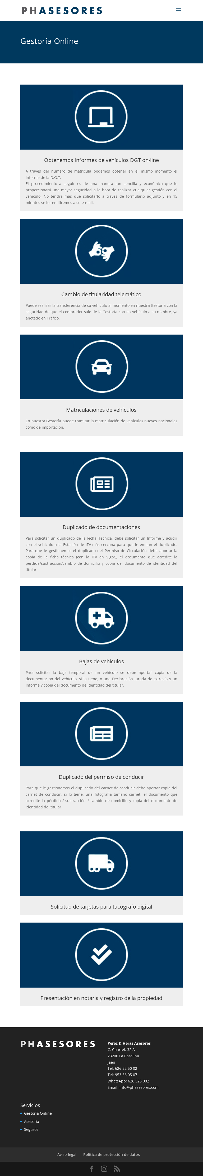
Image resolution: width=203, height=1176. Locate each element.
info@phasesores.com (139, 1087)
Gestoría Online (38, 1113)
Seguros (31, 1129)
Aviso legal (66, 1154)
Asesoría (31, 1121)
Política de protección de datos (111, 1154)
